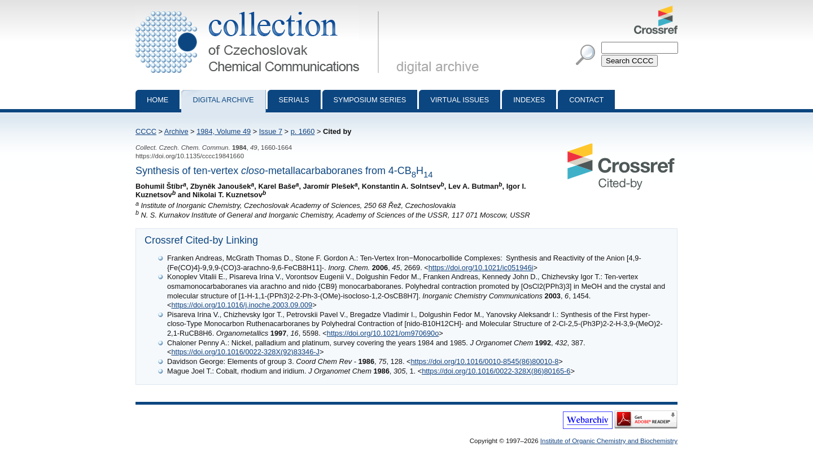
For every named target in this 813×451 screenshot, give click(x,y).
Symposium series (370, 100)
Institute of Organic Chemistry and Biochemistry (609, 440)
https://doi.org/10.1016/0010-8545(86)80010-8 (484, 361)
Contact (586, 100)
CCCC (146, 131)
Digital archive (223, 100)
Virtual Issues (459, 100)
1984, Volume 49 (223, 131)
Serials (294, 100)
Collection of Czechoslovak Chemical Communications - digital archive (259, 10)
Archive (176, 131)
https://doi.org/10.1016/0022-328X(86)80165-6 (496, 371)
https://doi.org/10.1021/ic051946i (481, 267)
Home (157, 100)
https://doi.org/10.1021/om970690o (383, 333)
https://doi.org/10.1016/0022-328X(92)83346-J (245, 352)
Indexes (529, 100)
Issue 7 (270, 131)
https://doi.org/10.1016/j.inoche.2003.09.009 (241, 305)
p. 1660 (303, 131)
